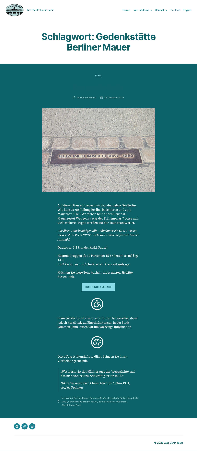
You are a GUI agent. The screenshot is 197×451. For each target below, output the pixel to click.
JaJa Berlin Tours (172, 443)
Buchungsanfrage (98, 287)
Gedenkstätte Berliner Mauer (92, 402)
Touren (126, 10)
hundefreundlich (116, 402)
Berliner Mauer (82, 398)
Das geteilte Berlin (98, 87)
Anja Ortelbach (88, 98)
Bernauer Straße (99, 398)
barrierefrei (67, 398)
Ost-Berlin (131, 402)
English (187, 10)
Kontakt (159, 10)
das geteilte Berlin (118, 398)
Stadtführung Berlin (72, 405)
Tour (98, 76)
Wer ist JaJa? (141, 10)
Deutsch (175, 10)
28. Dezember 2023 (114, 98)
